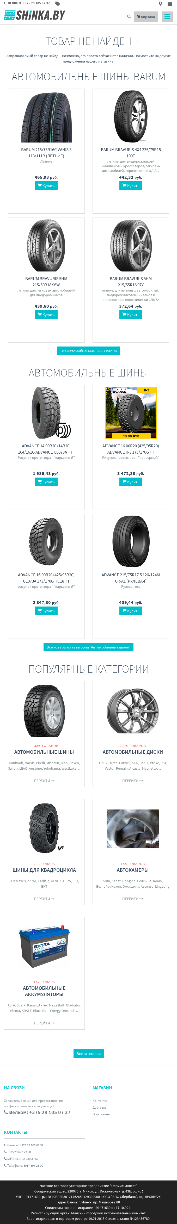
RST (163, 763)
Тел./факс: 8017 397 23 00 (23, 1165)
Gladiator (73, 1005)
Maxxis (29, 763)
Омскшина (131, 886)
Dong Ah (129, 881)
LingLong (162, 886)
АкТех (42, 1005)
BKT (44, 886)
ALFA (11, 1005)
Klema (15, 1010)
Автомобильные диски (133, 752)
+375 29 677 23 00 (17, 1152)
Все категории (89, 1053)
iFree (114, 763)
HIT (72, 1010)
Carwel (124, 763)
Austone (35, 768)
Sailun (13, 768)
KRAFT (27, 1010)
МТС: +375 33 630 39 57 (21, 1159)
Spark (21, 1005)
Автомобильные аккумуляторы (44, 991)
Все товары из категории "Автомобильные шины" (88, 647)
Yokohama (52, 768)
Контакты (100, 1100)
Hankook (16, 763)
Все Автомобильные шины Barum (88, 350)
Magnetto (149, 768)
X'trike (154, 763)
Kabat (116, 881)
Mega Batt (56, 1005)
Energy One (59, 1010)
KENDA (56, 881)
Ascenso (147, 886)
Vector (109, 768)
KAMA (31, 881)
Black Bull (40, 1010)
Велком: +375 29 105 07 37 (23, 1145)
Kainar (32, 1005)
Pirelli (40, 763)
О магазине (101, 1114)
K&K (134, 763)
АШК (106, 881)
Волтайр (103, 886)
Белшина (144, 881)
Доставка (100, 1107)
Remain (122, 768)
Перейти (44, 780)
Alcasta (135, 768)
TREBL (103, 763)
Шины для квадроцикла (44, 870)
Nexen (74, 763)
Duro (67, 881)
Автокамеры (133, 870)
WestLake (69, 768)
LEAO (23, 768)
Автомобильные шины (44, 752)
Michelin (52, 763)
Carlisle (43, 881)
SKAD (143, 763)
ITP (12, 881)
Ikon (64, 763)
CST (75, 881)
